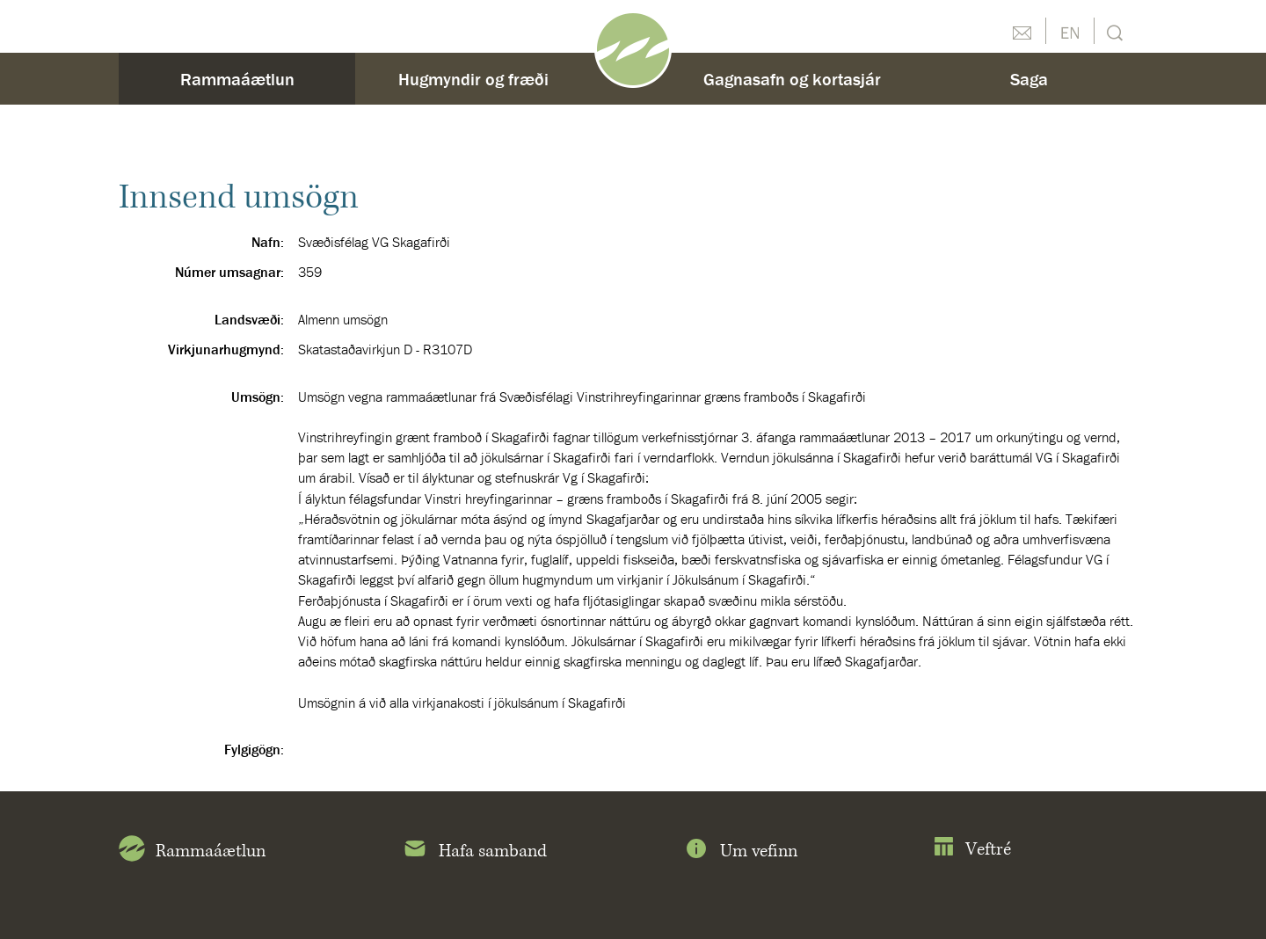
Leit (1112, 31)
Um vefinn (740, 852)
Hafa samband (474, 852)
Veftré (972, 849)
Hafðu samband (1021, 31)
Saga (1029, 79)
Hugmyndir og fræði (473, 79)
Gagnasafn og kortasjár (792, 79)
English (1070, 31)
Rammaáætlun (237, 79)
